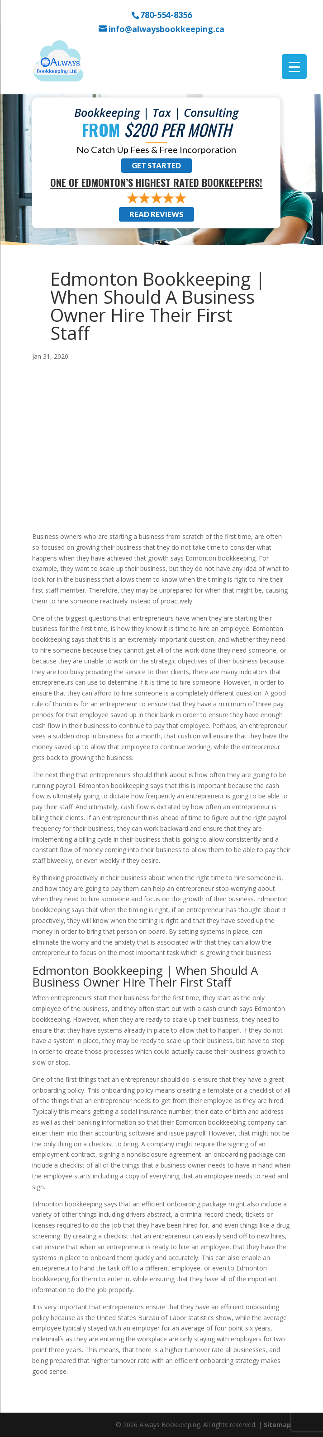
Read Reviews (156, 214)
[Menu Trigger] (294, 66)
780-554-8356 (166, 14)
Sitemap (277, 1424)
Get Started (156, 165)
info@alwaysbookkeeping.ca (166, 29)
